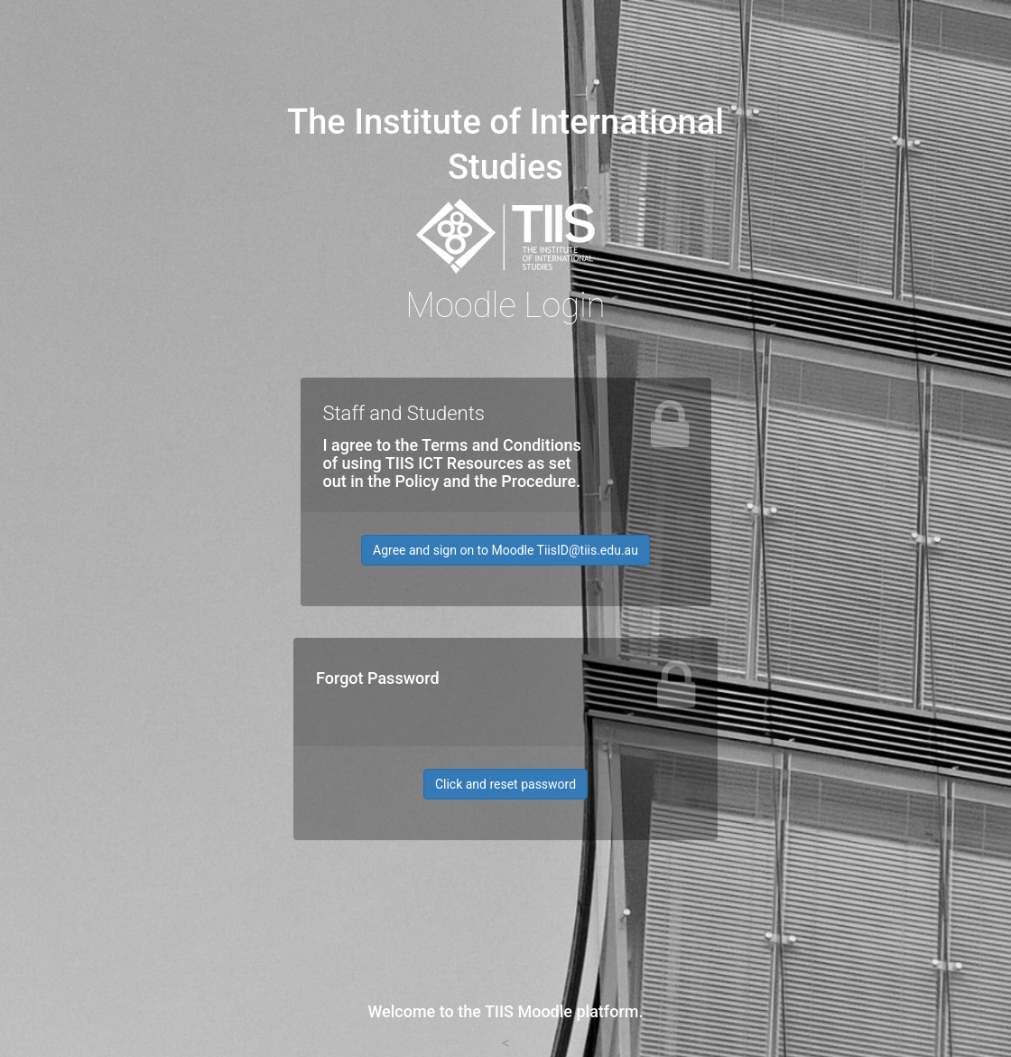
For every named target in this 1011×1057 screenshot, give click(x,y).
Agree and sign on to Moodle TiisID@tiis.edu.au (505, 550)
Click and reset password (505, 784)
